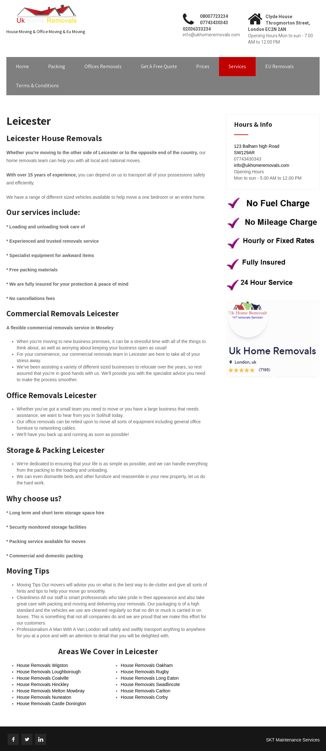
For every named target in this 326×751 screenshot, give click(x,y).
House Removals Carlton (145, 690)
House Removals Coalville (43, 678)
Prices (202, 66)
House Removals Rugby (145, 671)
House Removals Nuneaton (44, 697)
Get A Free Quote (159, 66)
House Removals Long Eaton (150, 678)
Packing (56, 66)
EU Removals (279, 66)
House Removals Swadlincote (150, 684)
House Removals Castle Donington (51, 703)
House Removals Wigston (42, 665)
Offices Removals (103, 66)
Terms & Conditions (37, 85)
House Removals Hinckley (43, 684)
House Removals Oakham (147, 665)
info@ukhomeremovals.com (261, 165)
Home (22, 66)
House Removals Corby (144, 697)
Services (237, 66)
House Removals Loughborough (49, 671)
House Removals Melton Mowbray (51, 690)
